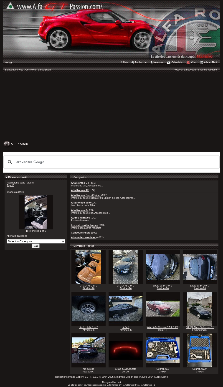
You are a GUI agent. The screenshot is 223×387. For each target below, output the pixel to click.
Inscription (45, 69)
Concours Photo (81, 232)
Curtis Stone (161, 376)
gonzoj (125, 371)
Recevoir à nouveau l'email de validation (195, 69)
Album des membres (83, 237)
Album (24, 143)
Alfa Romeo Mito (81, 202)
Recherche (141, 62)
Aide (125, 62)
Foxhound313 (199, 330)
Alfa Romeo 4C (80, 190)
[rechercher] (110, 162)
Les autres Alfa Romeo (84, 225)
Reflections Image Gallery (69, 376)
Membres (158, 62)
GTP (13, 143)
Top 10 (10, 185)
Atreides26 (89, 288)
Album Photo (211, 62)
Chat (193, 62)
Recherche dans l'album (20, 182)
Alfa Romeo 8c (79, 210)
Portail (8, 62)
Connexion (31, 69)
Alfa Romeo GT (80, 182)
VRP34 (163, 371)
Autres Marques (80, 217)
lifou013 (162, 330)
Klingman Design (123, 376)
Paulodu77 (89, 371)
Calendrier (176, 62)
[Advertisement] (111, 107)
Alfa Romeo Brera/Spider (86, 195)
